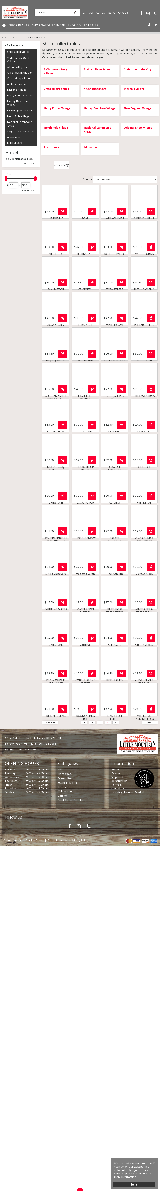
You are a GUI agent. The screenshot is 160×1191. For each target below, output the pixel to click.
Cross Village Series (19, 78)
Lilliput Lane (15, 142)
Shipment (117, 1122)
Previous (50, 1067)
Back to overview (17, 45)
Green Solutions (57, 1185)
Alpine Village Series (19, 67)
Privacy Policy (79, 1185)
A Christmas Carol (18, 84)
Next (149, 1067)
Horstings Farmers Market (127, 1137)
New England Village (20, 110)
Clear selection (28, 163)
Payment (116, 1118)
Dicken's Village (16, 89)
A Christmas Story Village (18, 59)
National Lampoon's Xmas (19, 123)
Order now (62, 234)
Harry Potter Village (19, 95)
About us (117, 1114)
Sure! (134, 1183)
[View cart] (155, 25)
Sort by (87, 179)
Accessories (14, 137)
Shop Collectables (18, 52)
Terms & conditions (117, 1131)
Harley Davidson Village (17, 103)
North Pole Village (18, 116)
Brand (13, 152)
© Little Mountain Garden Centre (23, 1185)
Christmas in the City (19, 72)
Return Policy (119, 1126)
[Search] (49, 13)
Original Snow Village (20, 131)
